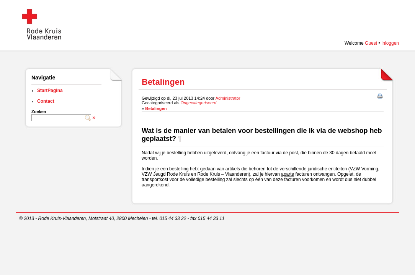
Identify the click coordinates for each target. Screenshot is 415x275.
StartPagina (50, 90)
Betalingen (156, 108)
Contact (45, 101)
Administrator (228, 98)
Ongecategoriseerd (199, 102)
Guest (371, 43)
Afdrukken (380, 97)
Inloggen (390, 43)
